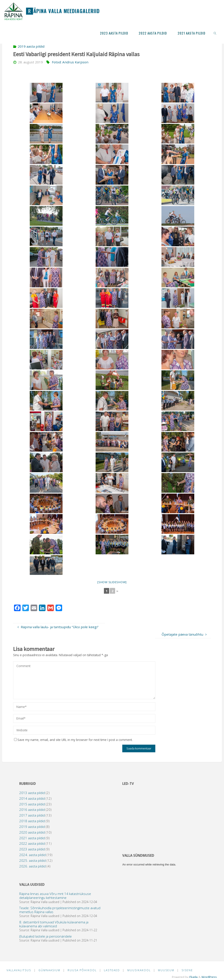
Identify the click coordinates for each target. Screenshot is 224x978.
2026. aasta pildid (32, 866)
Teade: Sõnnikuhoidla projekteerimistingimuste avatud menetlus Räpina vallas (59, 910)
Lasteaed (113, 970)
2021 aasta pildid (32, 838)
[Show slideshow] (112, 582)
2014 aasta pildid (32, 798)
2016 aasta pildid (32, 809)
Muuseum (167, 970)
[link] (215, 33)
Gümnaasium (50, 970)
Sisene (189, 970)
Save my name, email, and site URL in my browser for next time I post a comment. (73, 740)
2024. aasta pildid (32, 855)
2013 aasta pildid (32, 793)
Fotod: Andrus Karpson (70, 62)
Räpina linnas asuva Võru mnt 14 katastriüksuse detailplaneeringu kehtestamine (55, 895)
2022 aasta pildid (32, 843)
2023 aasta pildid (32, 849)
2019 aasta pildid (31, 46)
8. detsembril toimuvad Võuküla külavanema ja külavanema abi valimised (53, 924)
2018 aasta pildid (32, 821)
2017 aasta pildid (32, 815)
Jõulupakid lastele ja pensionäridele (45, 936)
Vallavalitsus (19, 970)
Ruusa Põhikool (83, 970)
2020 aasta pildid (32, 832)
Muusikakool (140, 970)
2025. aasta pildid (32, 860)
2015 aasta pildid (32, 804)
